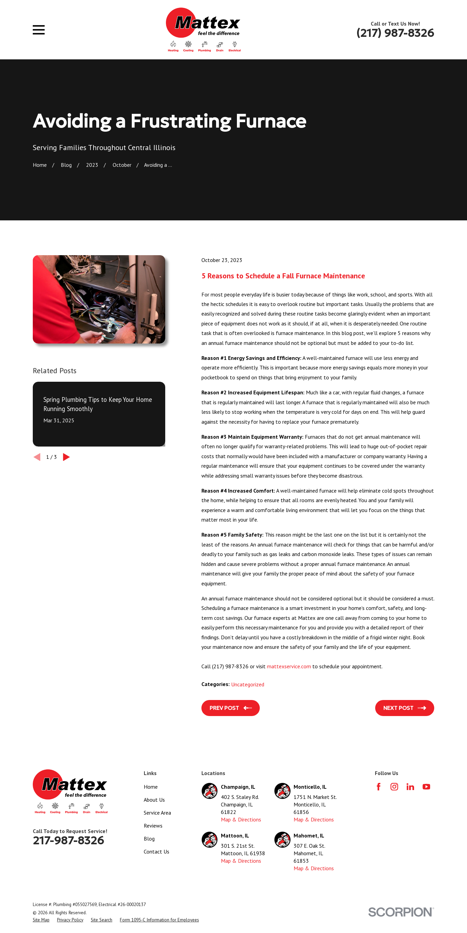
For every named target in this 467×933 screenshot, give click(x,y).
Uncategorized (247, 684)
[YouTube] (426, 786)
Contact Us (156, 851)
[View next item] (66, 457)
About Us (154, 799)
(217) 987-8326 (395, 33)
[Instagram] (394, 786)
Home (151, 786)
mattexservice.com (289, 666)
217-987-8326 (68, 840)
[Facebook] (378, 786)
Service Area (157, 812)
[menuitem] (41, 920)
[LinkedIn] (410, 786)
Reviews (153, 825)
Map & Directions (241, 819)
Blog (149, 838)
